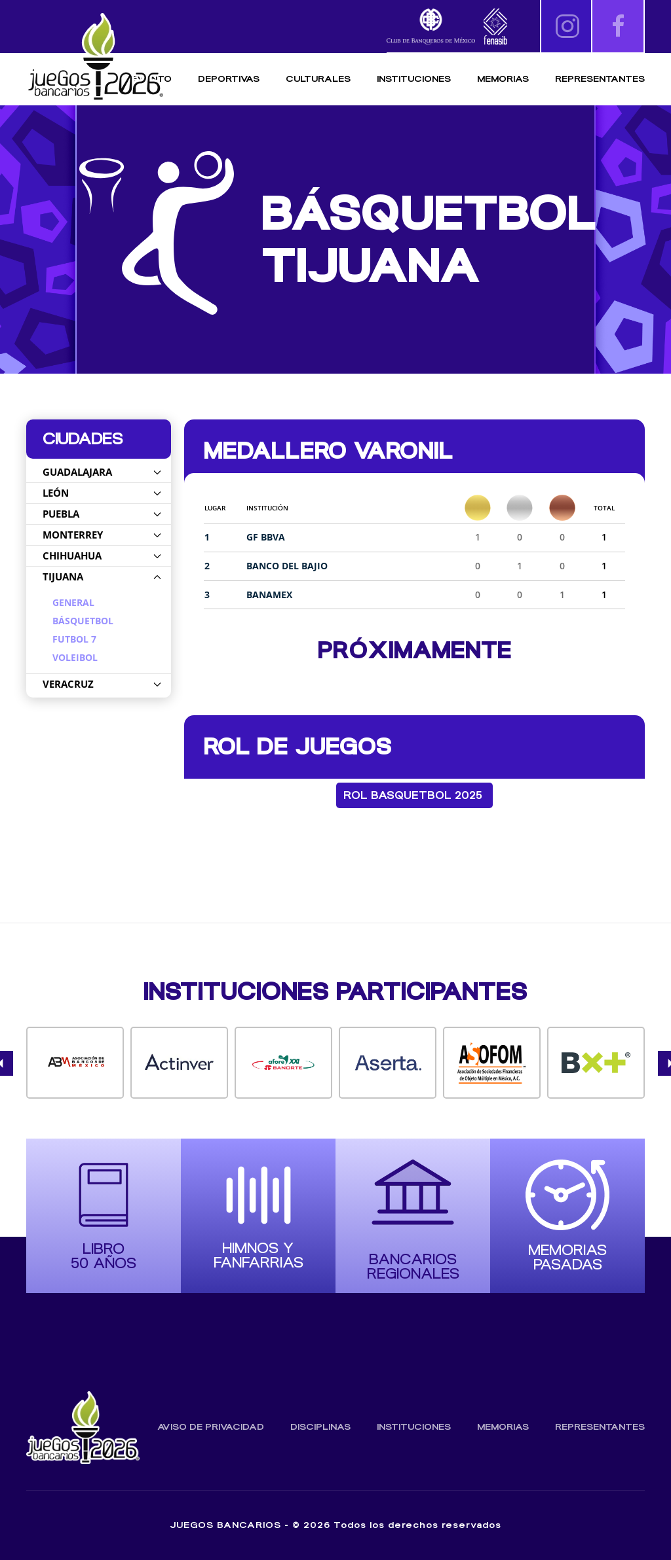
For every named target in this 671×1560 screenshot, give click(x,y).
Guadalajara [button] (102, 471)
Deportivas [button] (228, 78)
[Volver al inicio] (95, 57)
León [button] (102, 492)
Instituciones (414, 78)
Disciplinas (320, 1426)
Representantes (600, 78)
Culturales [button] (318, 78)
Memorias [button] (503, 78)
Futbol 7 (74, 639)
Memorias (503, 1426)
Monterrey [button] (102, 534)
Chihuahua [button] (102, 555)
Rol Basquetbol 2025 (412, 795)
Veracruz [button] (102, 683)
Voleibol (75, 658)
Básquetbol (82, 621)
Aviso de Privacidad (210, 1426)
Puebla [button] (102, 513)
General (73, 603)
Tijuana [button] (102, 576)
